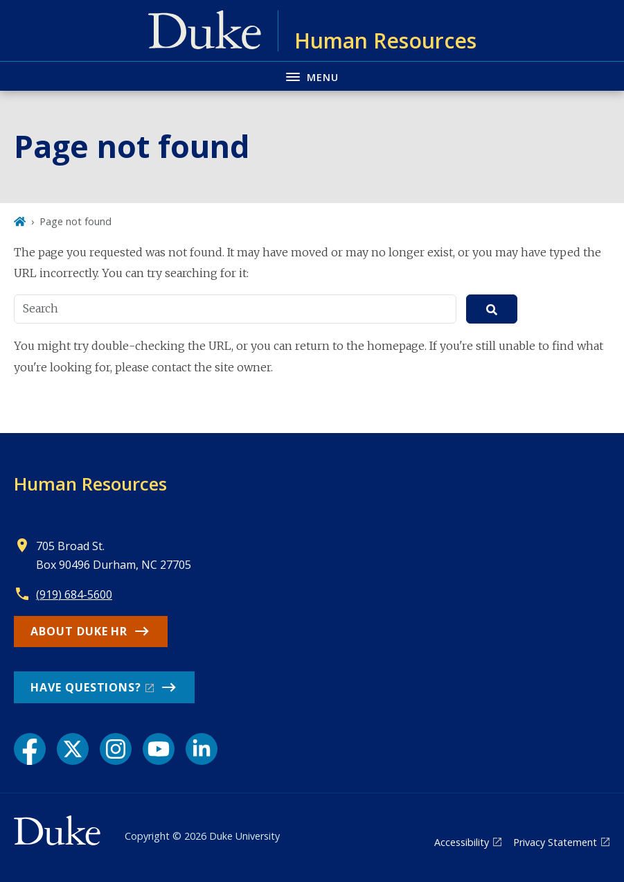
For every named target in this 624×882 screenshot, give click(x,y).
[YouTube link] (159, 749)
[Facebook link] (30, 749)
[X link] (73, 749)
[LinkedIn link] (201, 749)
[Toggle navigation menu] (312, 76)
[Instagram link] (116, 749)
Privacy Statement (555, 842)
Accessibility (461, 842)
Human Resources (90, 483)
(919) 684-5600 (74, 594)
